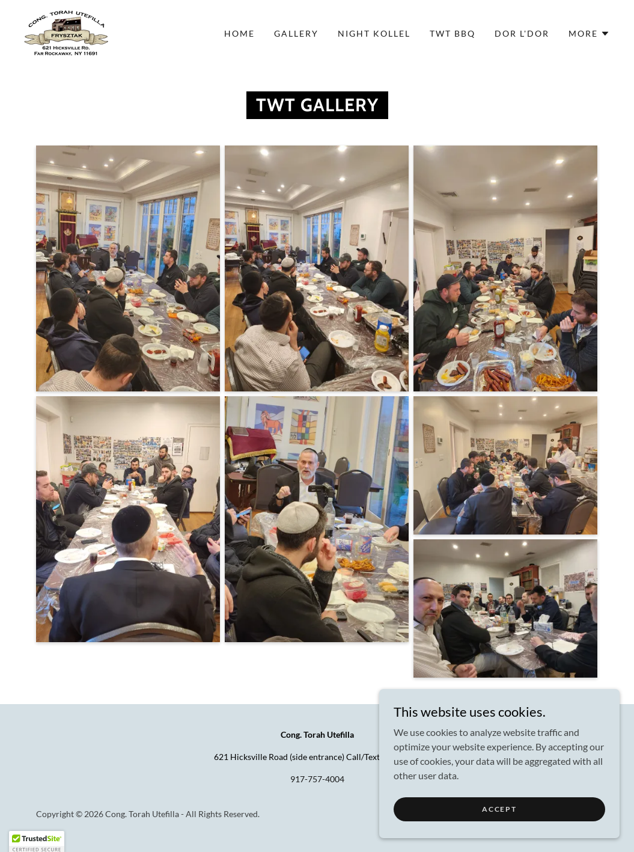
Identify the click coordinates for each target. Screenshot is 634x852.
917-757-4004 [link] (317, 779)
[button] (589, 33)
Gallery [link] (296, 33)
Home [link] (239, 33)
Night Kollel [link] (374, 33)
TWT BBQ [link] (452, 33)
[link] (66, 32)
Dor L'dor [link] (522, 33)
